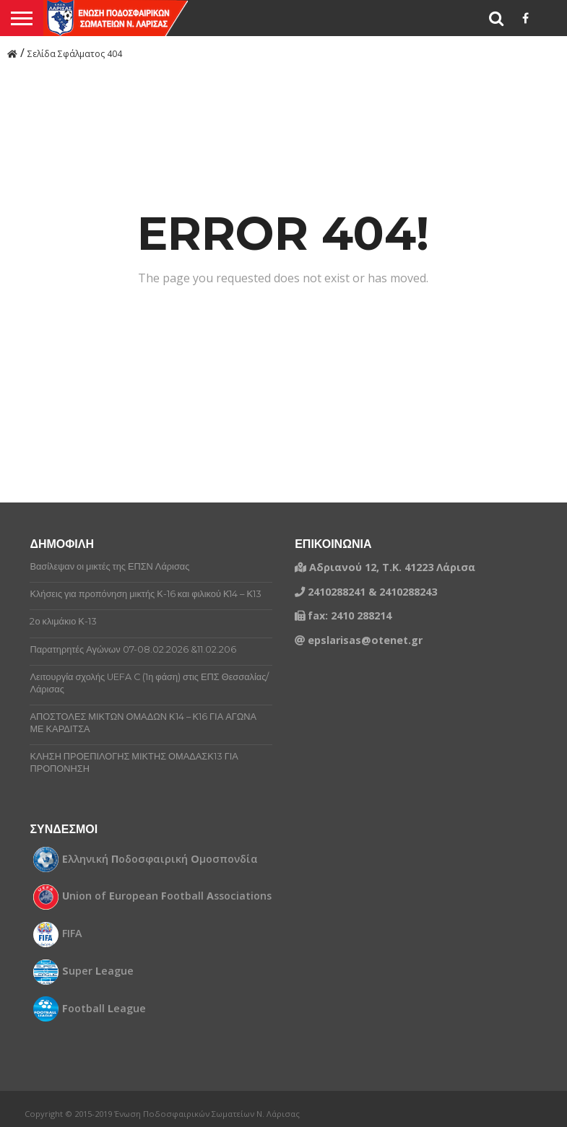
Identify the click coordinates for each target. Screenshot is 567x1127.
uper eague (98, 971)
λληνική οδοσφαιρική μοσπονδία (160, 859)
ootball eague (104, 1008)
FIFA (72, 933)
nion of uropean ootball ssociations (167, 895)
